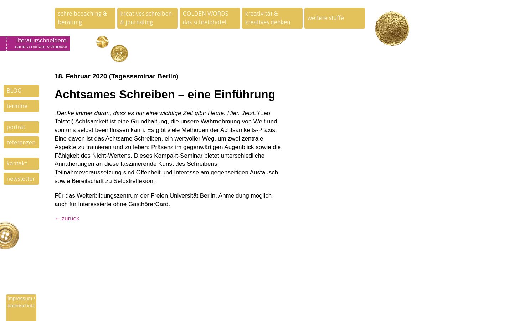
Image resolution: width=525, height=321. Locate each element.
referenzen (21, 142)
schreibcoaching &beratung (82, 18)
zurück (70, 218)
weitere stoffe (326, 17)
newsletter (21, 178)
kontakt (17, 163)
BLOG (14, 90)
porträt (16, 127)
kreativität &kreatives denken (267, 18)
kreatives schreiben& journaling (146, 18)
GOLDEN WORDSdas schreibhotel (205, 18)
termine (17, 105)
